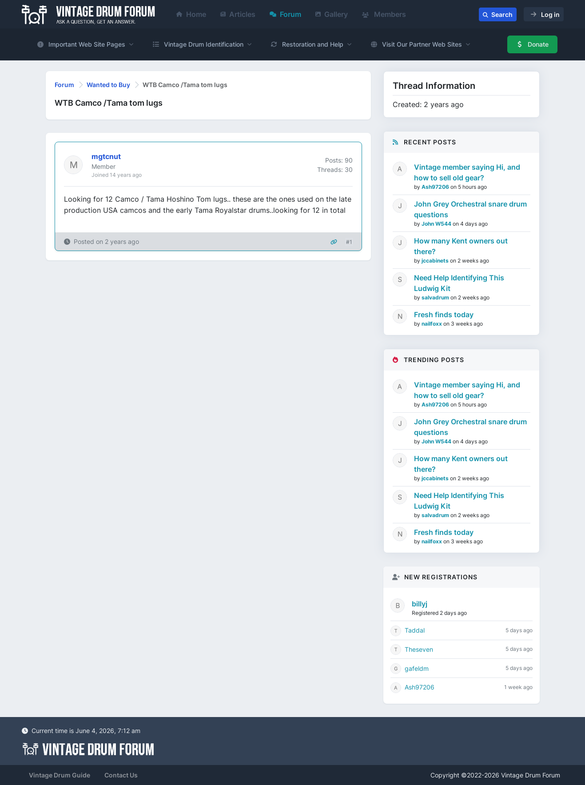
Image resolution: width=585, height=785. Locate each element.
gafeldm (417, 668)
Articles (237, 14)
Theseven (419, 649)
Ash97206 (436, 186)
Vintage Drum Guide (59, 775)
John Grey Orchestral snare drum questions (470, 209)
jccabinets (436, 260)
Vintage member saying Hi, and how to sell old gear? (467, 172)
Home (191, 14)
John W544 (437, 223)
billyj (419, 603)
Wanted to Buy (108, 84)
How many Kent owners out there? (461, 246)
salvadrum (436, 297)
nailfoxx (432, 323)
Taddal (415, 630)
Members (384, 14)
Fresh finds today (444, 314)
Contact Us (121, 775)
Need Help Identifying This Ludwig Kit (459, 283)
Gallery (331, 14)
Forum (285, 14)
